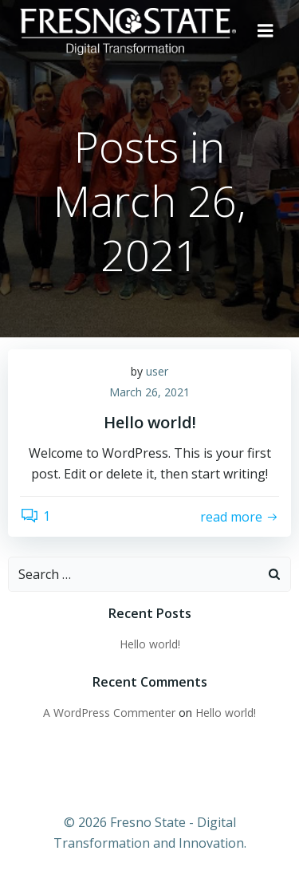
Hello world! (150, 644)
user (157, 371)
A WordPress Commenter (109, 712)
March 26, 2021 (149, 392)
